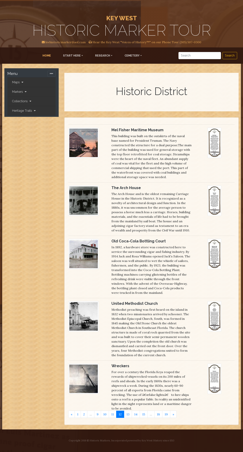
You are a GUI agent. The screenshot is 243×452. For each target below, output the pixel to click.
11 (112, 414)
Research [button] (102, 55)
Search (230, 55)
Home (47, 55)
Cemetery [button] (132, 55)
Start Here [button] (72, 55)
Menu (12, 73)
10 (105, 414)
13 (127, 414)
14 (135, 414)
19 (166, 414)
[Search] (199, 55)
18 (158, 414)
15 (143, 414)
